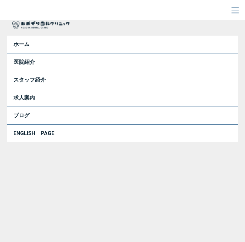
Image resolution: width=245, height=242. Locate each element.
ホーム (21, 44)
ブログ (21, 115)
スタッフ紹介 (29, 80)
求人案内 (24, 97)
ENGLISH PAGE (33, 133)
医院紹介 (24, 62)
